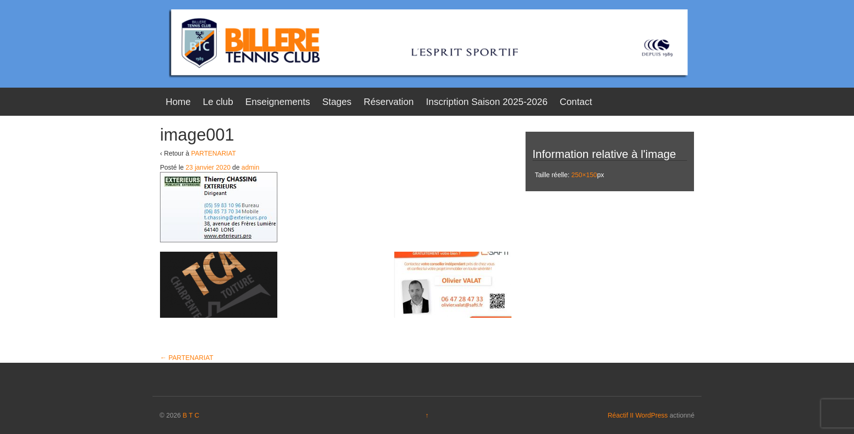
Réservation (389, 102)
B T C (191, 415)
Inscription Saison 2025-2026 (487, 102)
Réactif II (620, 415)
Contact (576, 102)
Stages (336, 102)
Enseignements (277, 102)
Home (178, 102)
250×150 (584, 175)
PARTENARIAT (213, 153)
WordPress (651, 415)
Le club (218, 102)
